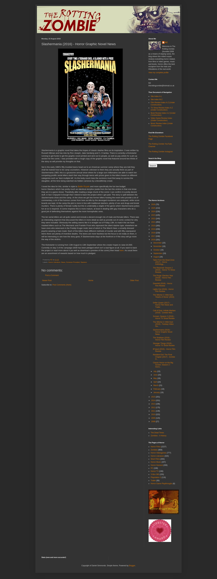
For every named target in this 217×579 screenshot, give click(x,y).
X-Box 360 (155, 474)
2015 (153, 397)
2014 (153, 400)
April (155, 382)
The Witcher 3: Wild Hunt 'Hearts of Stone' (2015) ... (163, 297)
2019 (153, 229)
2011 (153, 411)
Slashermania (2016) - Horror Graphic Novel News (162, 332)
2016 (153, 240)
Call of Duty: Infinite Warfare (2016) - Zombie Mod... (164, 312)
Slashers (83, 262)
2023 (153, 215)
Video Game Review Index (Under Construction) (161, 119)
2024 (153, 211)
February (157, 389)
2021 (153, 222)
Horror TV (155, 471)
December (157, 243)
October (156, 250)
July (155, 371)
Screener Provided (73, 262)
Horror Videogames (158, 453)
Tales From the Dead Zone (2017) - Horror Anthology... (163, 262)
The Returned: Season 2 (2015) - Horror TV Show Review (164, 270)
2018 (153, 233)
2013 (153, 404)
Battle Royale (84, 186)
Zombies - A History (158, 436)
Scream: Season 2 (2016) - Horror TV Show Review (164, 317)
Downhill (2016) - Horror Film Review (162, 284)
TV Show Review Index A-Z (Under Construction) (162, 109)
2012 (153, 407)
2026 (153, 204)
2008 (153, 421)
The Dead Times (157, 433)
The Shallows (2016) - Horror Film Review (162, 339)
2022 (153, 219)
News (63, 262)
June (155, 375)
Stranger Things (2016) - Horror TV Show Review (164, 344)
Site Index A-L (156, 96)
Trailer (153, 480)
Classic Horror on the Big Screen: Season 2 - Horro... (163, 365)
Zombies (154, 450)
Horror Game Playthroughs (161, 483)
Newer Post (47, 280)
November (157, 246)
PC (152, 468)
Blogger (132, 566)
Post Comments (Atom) (61, 285)
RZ (166, 42)
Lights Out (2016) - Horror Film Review (163, 290)
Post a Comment (52, 275)
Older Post (134, 280)
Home (90, 280)
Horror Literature (54, 262)
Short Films (155, 459)
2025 (153, 208)
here (122, 250)
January (156, 392)
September (158, 253)
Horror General (157, 465)
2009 (153, 418)
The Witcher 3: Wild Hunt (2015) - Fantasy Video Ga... (163, 324)
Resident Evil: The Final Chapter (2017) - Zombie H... (164, 357)
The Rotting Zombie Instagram (160, 152)
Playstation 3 (156, 477)
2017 (153, 236)
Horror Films (156, 447)
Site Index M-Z (156, 99)
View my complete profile (158, 73)
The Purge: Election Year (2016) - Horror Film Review (163, 278)
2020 (153, 226)
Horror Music (156, 462)
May (155, 378)
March (156, 385)
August (156, 257)
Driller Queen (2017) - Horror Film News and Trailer (163, 305)
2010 (153, 414)
